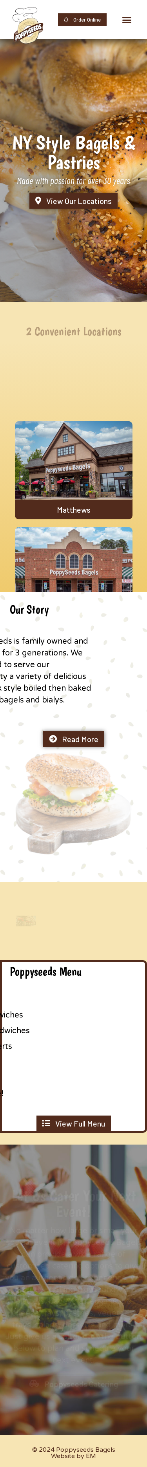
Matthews (74, 547)
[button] (127, 19)
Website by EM (73, 1456)
